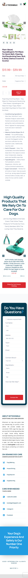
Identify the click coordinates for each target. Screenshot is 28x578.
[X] (7, 42)
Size (3, 76)
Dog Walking (10, 462)
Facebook (10, 515)
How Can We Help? (12, 382)
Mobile (8, 335)
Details (23, 276)
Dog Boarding (11, 480)
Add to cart (18, 93)
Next (25, 22)
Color (4, 81)
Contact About (11, 358)
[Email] (14, 42)
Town (8, 343)
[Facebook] (3, 42)
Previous (3, 22)
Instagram (10, 509)
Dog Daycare (11, 474)
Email (8, 350)
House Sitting (11, 468)
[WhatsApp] (10, 42)
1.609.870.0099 (12, 497)
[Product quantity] (6, 93)
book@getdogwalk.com (14, 503)
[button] (3, 256)
